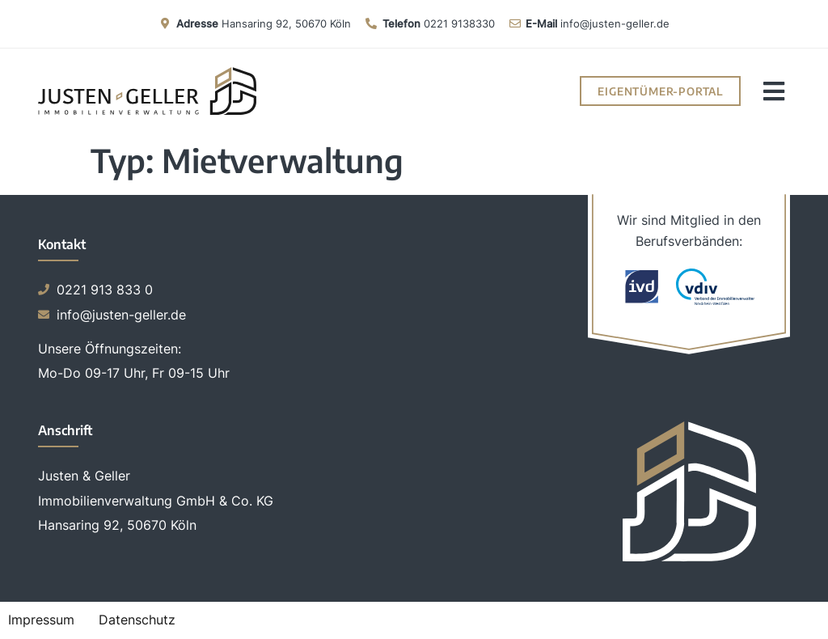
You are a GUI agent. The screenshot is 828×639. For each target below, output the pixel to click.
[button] (773, 91)
